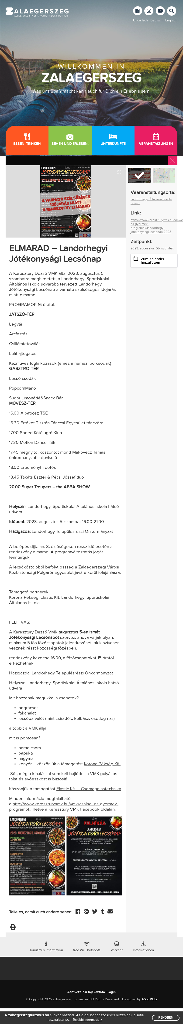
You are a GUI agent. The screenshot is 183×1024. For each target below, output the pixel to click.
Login (111, 982)
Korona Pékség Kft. (102, 764)
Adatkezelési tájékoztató (86, 982)
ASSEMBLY (150, 990)
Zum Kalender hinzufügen (149, 260)
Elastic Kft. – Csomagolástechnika (88, 789)
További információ (87, 1019)
